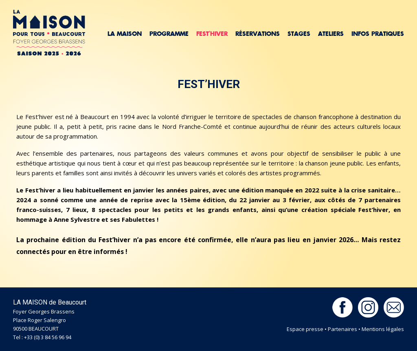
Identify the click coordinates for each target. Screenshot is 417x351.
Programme (169, 34)
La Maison (125, 34)
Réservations (257, 34)
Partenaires (342, 329)
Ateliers (331, 34)
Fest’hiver (212, 34)
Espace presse (305, 329)
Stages (299, 34)
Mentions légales (383, 329)
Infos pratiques (377, 34)
